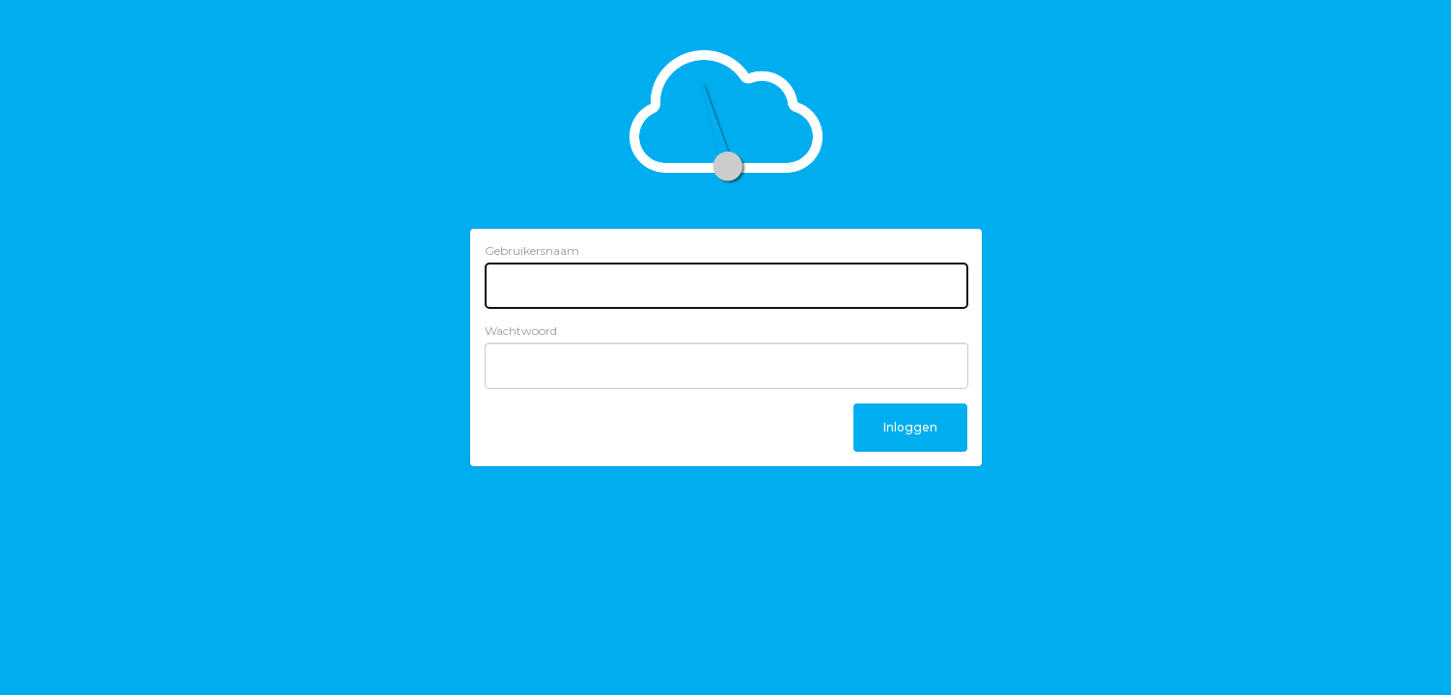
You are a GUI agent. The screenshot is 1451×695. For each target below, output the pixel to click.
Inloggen (910, 427)
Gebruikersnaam (532, 250)
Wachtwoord (521, 330)
